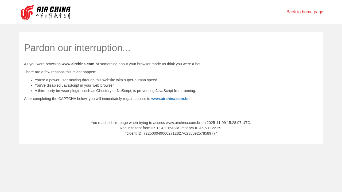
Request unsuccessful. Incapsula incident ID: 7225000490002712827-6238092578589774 (171, 96)
